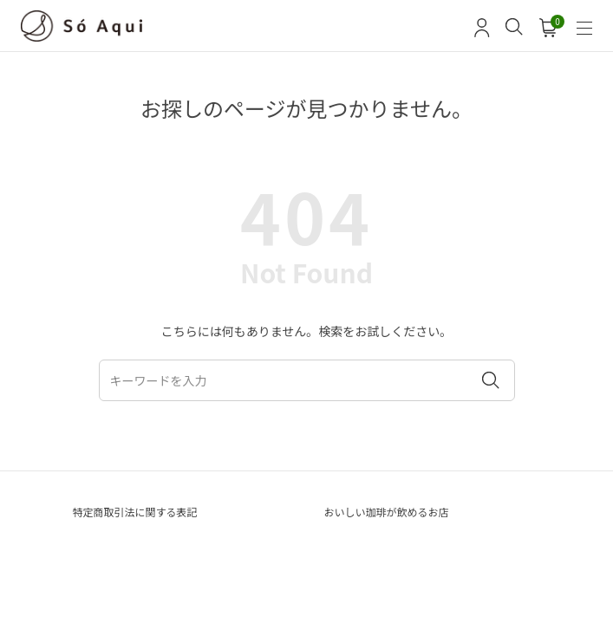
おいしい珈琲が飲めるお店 (386, 511)
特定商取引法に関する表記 (135, 511)
